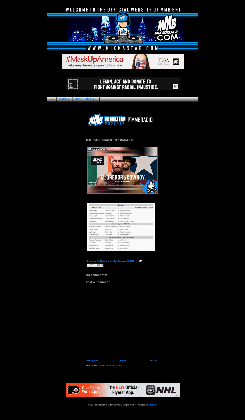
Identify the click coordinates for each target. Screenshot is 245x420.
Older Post (153, 360)
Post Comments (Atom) (111, 365)
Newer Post (92, 360)
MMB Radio (64, 99)
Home (51, 99)
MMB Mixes (91, 99)
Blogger (153, 405)
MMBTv (78, 99)
